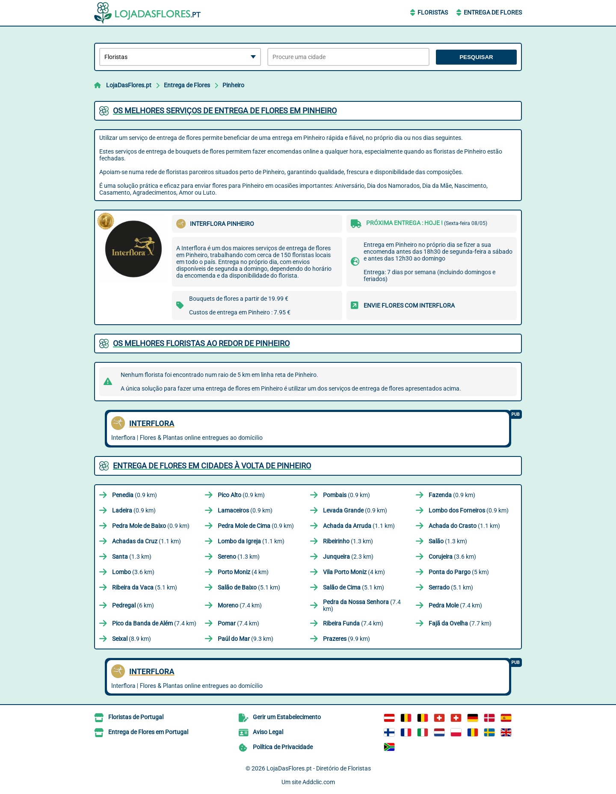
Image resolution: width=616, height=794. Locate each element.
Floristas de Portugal (135, 717)
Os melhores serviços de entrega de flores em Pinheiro (225, 110)
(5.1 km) (144, 587)
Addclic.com (318, 782)
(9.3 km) (245, 638)
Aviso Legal (268, 732)
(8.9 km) (131, 638)
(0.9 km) (134, 495)
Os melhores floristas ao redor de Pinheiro (201, 343)
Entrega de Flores (493, 12)
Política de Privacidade (283, 747)
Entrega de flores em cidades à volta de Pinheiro (212, 465)
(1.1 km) (359, 525)
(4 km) (243, 572)
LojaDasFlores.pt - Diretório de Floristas (319, 768)
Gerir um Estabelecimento (287, 717)
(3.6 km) (452, 556)
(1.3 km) (348, 541)
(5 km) (459, 572)
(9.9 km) (346, 638)
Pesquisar (476, 57)
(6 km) (133, 605)
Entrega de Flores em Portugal (148, 732)
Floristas (433, 12)
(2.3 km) (348, 556)
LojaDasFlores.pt (128, 85)
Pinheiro (233, 85)
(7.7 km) (460, 623)
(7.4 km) (240, 605)
